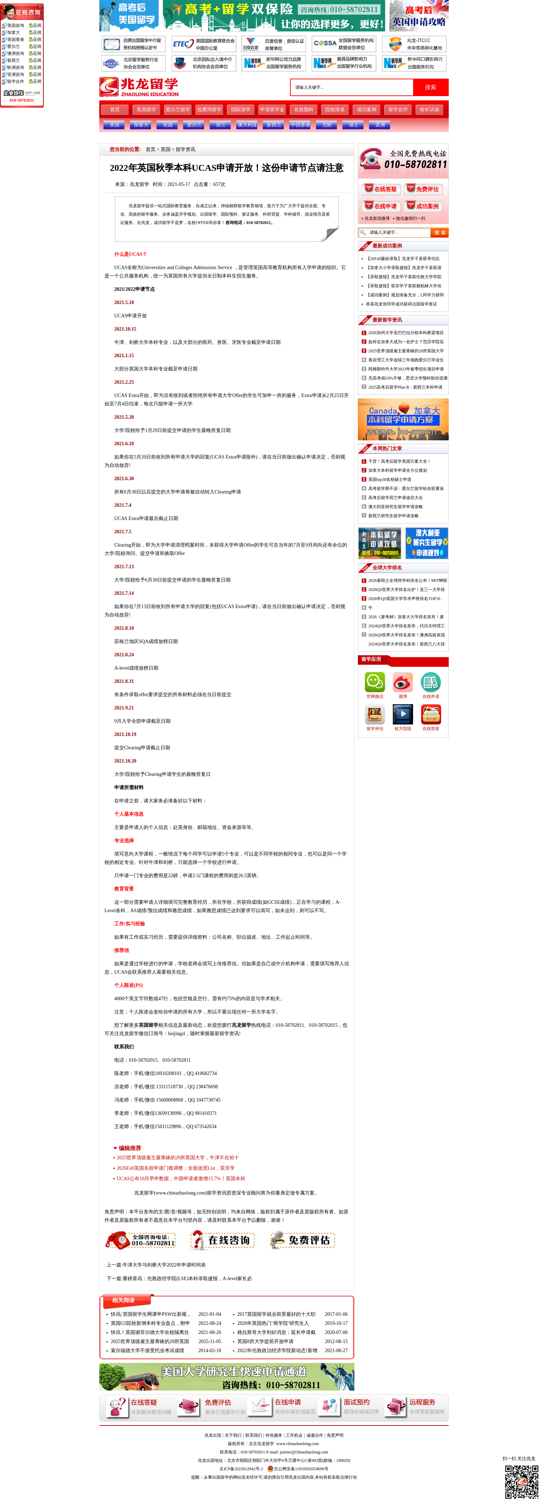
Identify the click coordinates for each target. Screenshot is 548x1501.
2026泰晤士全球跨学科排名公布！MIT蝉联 (407, 580)
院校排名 (335, 109)
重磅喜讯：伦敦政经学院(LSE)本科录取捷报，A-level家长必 (187, 1278)
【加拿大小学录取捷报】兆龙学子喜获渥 (403, 267)
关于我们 (233, 1435)
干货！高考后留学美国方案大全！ (399, 461)
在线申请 (385, 206)
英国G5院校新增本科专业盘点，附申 (150, 1323)
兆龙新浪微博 (377, 218)
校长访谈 (429, 109)
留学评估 (375, 728)
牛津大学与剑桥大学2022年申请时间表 (164, 1265)
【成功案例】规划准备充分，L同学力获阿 (405, 295)
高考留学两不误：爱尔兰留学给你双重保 (406, 488)
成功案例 (366, 109)
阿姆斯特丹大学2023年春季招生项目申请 (406, 369)
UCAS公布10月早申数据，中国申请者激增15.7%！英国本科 (181, 1178)
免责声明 (335, 1435)
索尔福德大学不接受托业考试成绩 (147, 1350)
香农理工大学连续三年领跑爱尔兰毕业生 (406, 360)
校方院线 (403, 728)
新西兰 (274, 125)
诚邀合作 (315, 1435)
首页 (115, 109)
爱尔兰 (194, 125)
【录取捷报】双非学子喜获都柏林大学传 (403, 285)
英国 (168, 125)
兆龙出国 (212, 1435)
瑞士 (354, 125)
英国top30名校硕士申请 (389, 479)
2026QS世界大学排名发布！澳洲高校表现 (406, 635)
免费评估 (427, 189)
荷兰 (221, 125)
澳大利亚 (247, 125)
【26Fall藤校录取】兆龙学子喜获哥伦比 (403, 258)
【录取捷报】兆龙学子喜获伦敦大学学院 (403, 276)
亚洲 (380, 125)
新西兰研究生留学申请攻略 (393, 515)
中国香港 (300, 125)
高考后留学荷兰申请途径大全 (395, 497)
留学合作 (398, 109)
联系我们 (253, 1435)
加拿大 (141, 125)
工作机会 (294, 1435)
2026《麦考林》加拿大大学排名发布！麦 (406, 616)
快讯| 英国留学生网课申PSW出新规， (151, 1314)
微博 (403, 696)
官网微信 (375, 696)
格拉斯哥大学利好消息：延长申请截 (276, 1332)
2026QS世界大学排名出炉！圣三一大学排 (406, 589)
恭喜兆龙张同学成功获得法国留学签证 (401, 304)
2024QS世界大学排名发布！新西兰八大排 (406, 644)
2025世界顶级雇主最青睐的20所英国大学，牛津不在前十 (178, 1157)
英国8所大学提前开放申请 (265, 1341)
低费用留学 (209, 109)
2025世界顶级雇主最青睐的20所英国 (150, 1341)
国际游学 (241, 109)
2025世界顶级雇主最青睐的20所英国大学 (406, 350)
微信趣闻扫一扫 (410, 218)
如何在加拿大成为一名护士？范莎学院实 (406, 341)
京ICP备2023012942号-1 (241, 1468)
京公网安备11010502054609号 (298, 1468)
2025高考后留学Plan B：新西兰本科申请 (405, 387)
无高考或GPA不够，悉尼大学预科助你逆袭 (408, 378)
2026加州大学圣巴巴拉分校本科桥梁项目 (406, 332)
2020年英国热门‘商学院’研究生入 (273, 1323)
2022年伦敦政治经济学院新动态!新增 (277, 1350)
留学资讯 (185, 149)
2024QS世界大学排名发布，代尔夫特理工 (406, 625)
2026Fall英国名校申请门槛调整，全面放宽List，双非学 (176, 1168)
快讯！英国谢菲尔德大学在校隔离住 (150, 1332)
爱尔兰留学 (178, 109)
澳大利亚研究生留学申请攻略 (395, 506)
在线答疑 (385, 189)
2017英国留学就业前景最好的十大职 (276, 1314)
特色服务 (274, 1435)
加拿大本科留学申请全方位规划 (397, 470)
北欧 (327, 125)
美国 (115, 125)
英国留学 (148, 1025)
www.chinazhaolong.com (180, 1193)
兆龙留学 (139, 184)
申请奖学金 (272, 109)
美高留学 (146, 109)
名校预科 (303, 109)
